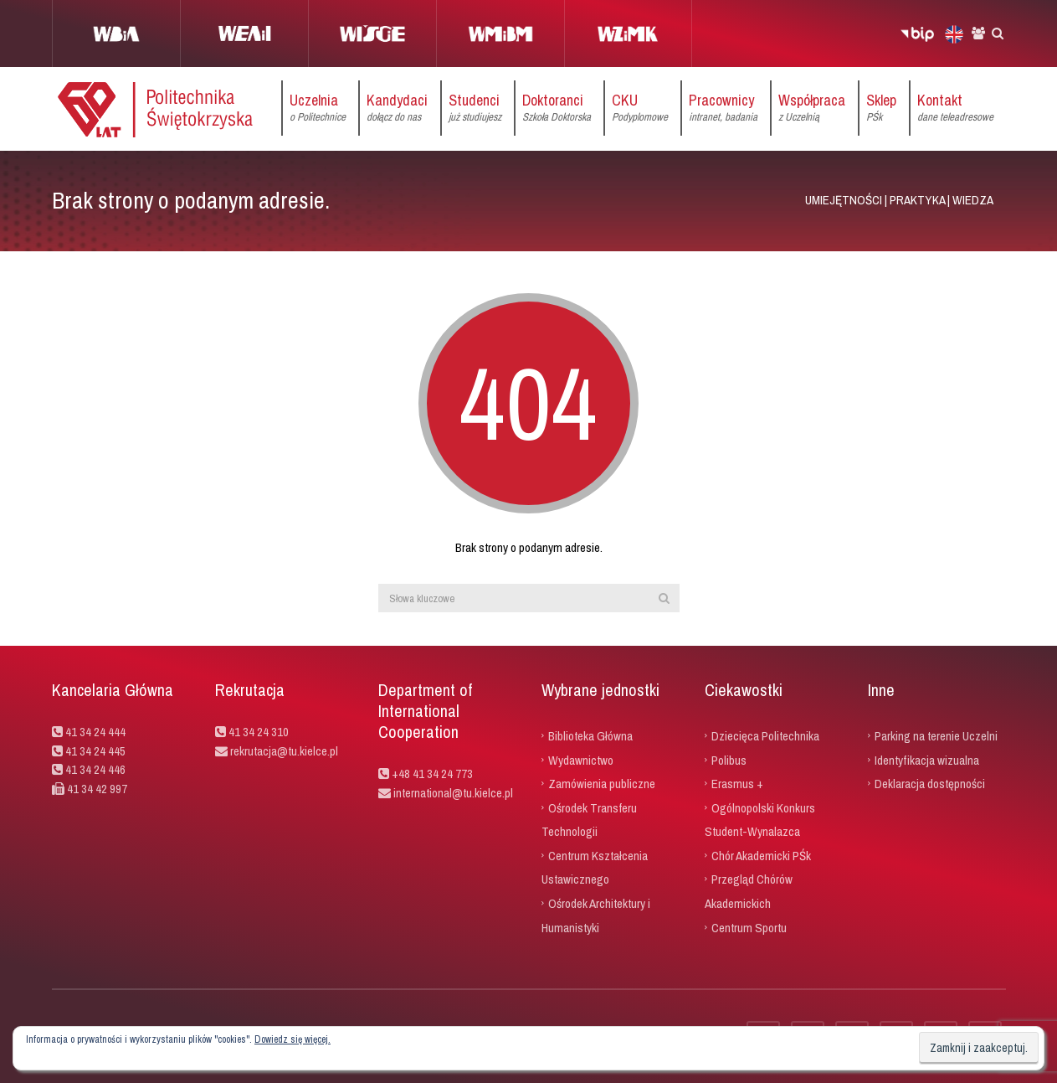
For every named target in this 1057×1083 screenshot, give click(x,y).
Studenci (475, 108)
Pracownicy (723, 108)
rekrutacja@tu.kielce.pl (284, 751)
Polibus (729, 759)
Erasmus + (737, 783)
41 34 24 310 (258, 731)
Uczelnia (318, 108)
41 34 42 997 (97, 788)
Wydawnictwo (580, 759)
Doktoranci (556, 108)
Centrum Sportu (749, 927)
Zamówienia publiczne (601, 783)
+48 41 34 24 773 (432, 773)
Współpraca (811, 108)
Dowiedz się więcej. (292, 1039)
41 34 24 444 (95, 731)
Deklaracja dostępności (930, 783)
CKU (640, 108)
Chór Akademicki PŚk (761, 855)
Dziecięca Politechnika (765, 736)
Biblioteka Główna (590, 736)
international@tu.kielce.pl (452, 793)
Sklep (881, 108)
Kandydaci (397, 108)
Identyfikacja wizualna (927, 759)
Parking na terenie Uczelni (936, 736)
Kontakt (955, 108)
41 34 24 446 (95, 769)
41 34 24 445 (95, 751)
